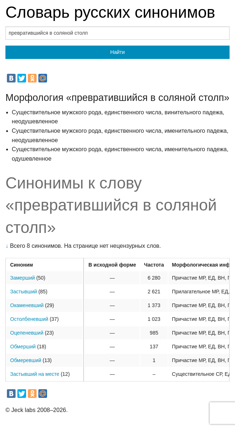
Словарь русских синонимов (110, 12)
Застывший (23, 291)
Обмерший (23, 346)
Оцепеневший (26, 333)
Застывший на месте (34, 374)
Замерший (22, 278)
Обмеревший (25, 360)
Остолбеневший (29, 319)
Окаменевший (26, 305)
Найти (117, 52)
